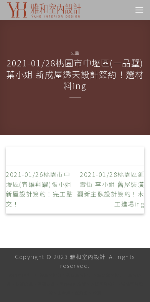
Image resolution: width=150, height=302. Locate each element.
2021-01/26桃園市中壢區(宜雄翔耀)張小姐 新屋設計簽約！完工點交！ (39, 189)
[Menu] (140, 9)
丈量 (75, 53)
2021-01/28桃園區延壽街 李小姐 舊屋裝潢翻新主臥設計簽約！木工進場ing (110, 189)
